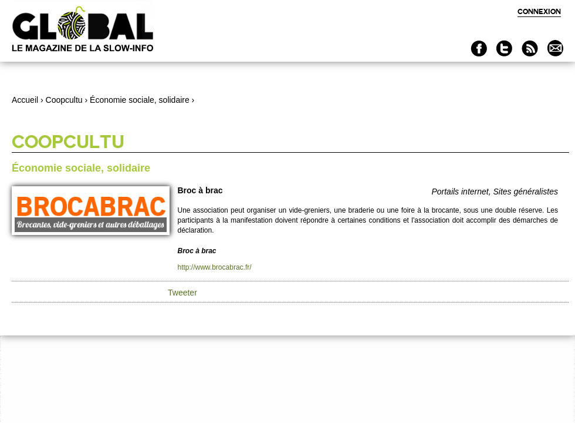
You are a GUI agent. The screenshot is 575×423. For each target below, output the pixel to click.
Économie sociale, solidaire (140, 100)
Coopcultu (64, 100)
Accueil (25, 100)
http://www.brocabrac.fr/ (215, 267)
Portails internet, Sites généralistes (494, 191)
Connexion (539, 11)
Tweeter (182, 292)
